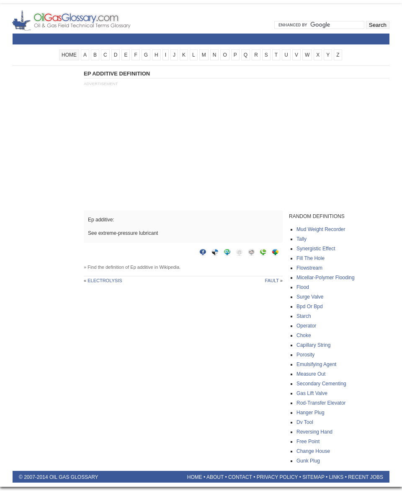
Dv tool (304, 422)
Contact (240, 477)
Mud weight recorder (320, 229)
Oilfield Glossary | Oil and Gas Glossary (81, 20)
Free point (308, 441)
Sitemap (313, 477)
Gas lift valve (311, 393)
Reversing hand (314, 432)
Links (336, 477)
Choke (303, 335)
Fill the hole (310, 258)
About (215, 477)
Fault (272, 280)
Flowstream (309, 268)
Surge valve (309, 297)
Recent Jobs (365, 477)
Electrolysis (105, 280)
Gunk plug (308, 461)
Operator (306, 326)
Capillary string (313, 345)
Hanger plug (310, 413)
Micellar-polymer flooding (325, 278)
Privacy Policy (277, 477)
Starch (303, 316)
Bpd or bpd (309, 306)
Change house (313, 451)
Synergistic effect (315, 249)
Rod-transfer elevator (321, 403)
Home (194, 477)
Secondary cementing (321, 384)
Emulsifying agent (316, 364)
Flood (302, 287)
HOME (69, 55)
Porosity (305, 355)
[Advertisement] (46, 196)
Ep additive (141, 267)
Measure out (310, 374)
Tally (301, 239)
